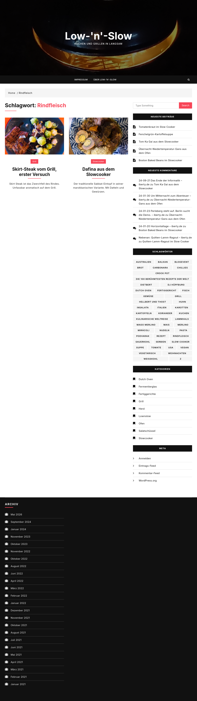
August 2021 (18, 632)
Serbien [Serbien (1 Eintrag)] (161, 341)
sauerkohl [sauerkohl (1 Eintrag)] (143, 341)
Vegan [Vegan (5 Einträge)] (184, 347)
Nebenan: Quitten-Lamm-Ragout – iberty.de (165, 237)
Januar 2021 (18, 684)
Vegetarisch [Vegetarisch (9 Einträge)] (147, 353)
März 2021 (17, 669)
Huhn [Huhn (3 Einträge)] (182, 301)
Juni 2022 (17, 573)
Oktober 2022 (19, 558)
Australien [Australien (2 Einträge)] (143, 262)
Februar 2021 (19, 676)
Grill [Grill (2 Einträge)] (178, 296)
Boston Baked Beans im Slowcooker (160, 160)
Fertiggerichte (147, 394)
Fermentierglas (148, 386)
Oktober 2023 (19, 544)
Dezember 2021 (20, 610)
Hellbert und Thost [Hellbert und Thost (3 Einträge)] (152, 301)
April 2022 (17, 580)
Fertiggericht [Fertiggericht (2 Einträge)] (166, 290)
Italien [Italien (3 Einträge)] (161, 307)
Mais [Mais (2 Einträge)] (167, 324)
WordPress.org (148, 480)
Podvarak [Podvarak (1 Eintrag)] (142, 336)
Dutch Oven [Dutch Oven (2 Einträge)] (143, 290)
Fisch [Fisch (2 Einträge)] (185, 290)
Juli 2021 (16, 639)
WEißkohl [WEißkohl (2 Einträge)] (151, 358)
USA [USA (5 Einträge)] (170, 347)
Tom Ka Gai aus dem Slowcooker (159, 141)
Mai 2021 (16, 654)
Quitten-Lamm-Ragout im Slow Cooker (165, 241)
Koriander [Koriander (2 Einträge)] (165, 313)
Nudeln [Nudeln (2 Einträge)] (164, 330)
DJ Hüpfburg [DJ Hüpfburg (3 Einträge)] (176, 284)
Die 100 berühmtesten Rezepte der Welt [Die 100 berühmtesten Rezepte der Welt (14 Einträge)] (162, 279)
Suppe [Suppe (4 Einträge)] (140, 347)
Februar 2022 (19, 595)
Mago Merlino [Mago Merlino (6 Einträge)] (146, 324)
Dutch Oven (146, 379)
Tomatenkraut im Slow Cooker (157, 126)
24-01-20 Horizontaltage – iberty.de (160, 226)
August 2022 (18, 566)
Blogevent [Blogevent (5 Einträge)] (182, 262)
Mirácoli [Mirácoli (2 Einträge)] (144, 330)
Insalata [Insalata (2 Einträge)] (143, 307)
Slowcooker (98, 161)
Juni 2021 (16, 647)
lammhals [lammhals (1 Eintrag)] (182, 319)
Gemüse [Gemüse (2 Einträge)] (148, 296)
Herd (142, 408)
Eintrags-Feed (147, 465)
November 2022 (20, 551)
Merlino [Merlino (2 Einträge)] (183, 324)
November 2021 (20, 617)
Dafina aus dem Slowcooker (98, 172)
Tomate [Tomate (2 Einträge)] (156, 347)
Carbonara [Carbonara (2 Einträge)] (160, 267)
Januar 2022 (18, 603)
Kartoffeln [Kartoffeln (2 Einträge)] (144, 313)
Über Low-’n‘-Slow (104, 79)
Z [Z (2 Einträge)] (180, 358)
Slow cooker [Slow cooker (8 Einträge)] (180, 341)
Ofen (142, 423)
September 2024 (21, 521)
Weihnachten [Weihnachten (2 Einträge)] (177, 353)
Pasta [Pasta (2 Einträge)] (183, 330)
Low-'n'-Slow (98, 36)
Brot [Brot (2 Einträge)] (140, 267)
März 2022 (17, 588)
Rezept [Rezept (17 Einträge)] (161, 336)
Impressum (81, 79)
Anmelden (145, 458)
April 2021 (17, 662)
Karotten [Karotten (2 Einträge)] (181, 307)
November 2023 (20, 536)
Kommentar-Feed (149, 473)
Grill (34, 161)
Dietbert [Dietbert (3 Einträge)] (146, 284)
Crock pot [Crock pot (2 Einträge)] (162, 273)
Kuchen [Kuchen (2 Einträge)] (184, 313)
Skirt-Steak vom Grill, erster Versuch (34, 172)
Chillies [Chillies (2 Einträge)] (182, 267)
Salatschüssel (147, 430)
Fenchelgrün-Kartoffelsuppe (156, 134)
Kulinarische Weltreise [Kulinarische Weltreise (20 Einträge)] (152, 319)
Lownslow (145, 416)
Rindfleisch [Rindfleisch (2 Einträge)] (181, 336)
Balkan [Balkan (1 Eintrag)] (163, 262)
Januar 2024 (18, 529)
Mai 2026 (16, 514)
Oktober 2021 (19, 625)
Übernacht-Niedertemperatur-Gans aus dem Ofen (162, 150)
